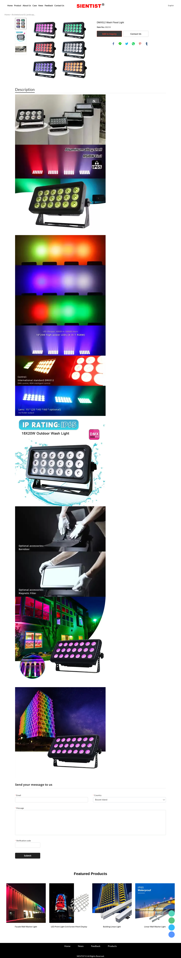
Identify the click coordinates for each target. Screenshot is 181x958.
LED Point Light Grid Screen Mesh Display (69, 926)
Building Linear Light (112, 926)
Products (112, 946)
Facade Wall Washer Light (26, 926)
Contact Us (59, 5)
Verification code (23, 840)
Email (18, 795)
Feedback (49, 5)
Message (19, 808)
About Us (27, 5)
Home (10, 5)
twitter (127, 44)
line (120, 44)
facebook (113, 44)
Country (97, 795)
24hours (171, 913)
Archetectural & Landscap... (23, 14)
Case (34, 5)
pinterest (140, 44)
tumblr (147, 44)
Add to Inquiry (109, 34)
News (40, 5)
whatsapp (133, 44)
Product (17, 5)
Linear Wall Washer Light (155, 926)
